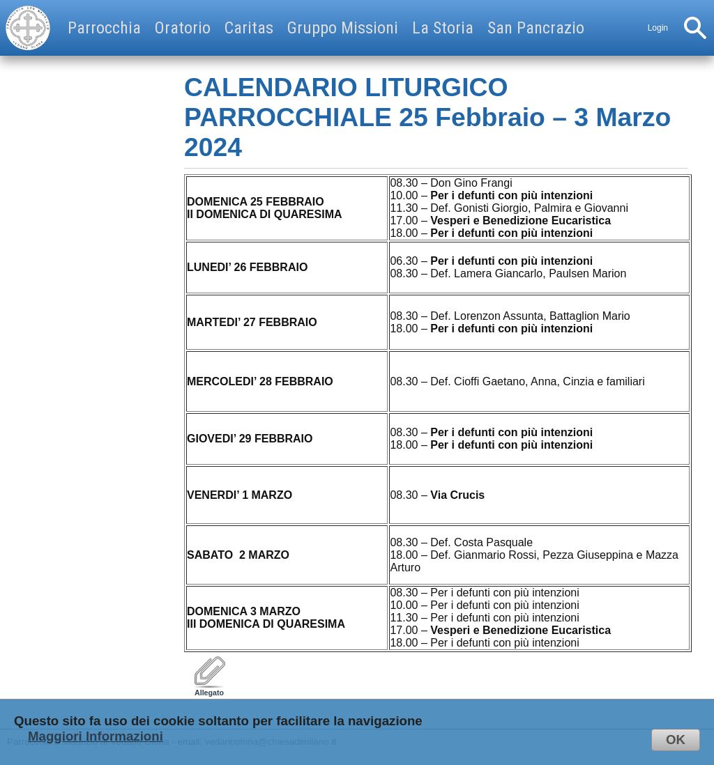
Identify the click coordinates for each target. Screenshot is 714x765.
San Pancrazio (535, 28)
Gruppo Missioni (342, 28)
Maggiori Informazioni (95, 736)
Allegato (209, 689)
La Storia (442, 28)
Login (658, 28)
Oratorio (183, 28)
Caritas (249, 28)
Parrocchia (104, 28)
